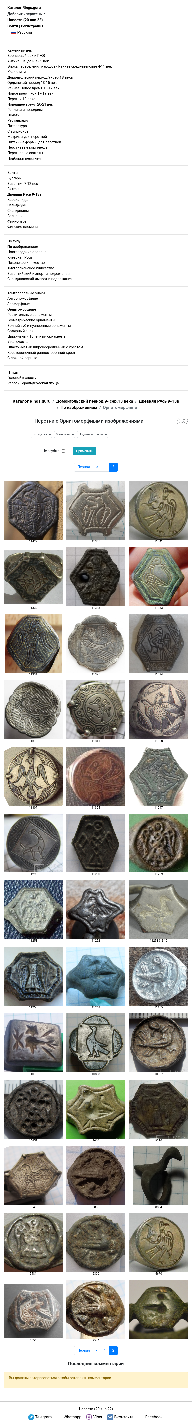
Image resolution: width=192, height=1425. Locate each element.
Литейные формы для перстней (34, 142)
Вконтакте (124, 1417)
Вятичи (14, 189)
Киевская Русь (20, 257)
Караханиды (18, 200)
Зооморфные (19, 304)
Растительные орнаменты (30, 315)
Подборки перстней (24, 158)
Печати (14, 115)
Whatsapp (73, 1417)
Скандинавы (18, 211)
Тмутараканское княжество (31, 268)
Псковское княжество (26, 263)
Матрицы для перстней (27, 137)
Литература (17, 126)
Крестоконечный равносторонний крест (42, 353)
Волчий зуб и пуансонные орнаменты (39, 326)
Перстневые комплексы (28, 147)
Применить (84, 451)
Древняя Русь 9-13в (25, 194)
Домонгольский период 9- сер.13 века (40, 77)
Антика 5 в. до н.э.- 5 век (28, 61)
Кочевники (17, 72)
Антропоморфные (23, 298)
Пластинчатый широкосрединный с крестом (45, 347)
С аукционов (18, 131)
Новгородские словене (27, 252)
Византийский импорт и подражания (39, 274)
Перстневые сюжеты (25, 153)
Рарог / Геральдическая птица (33, 383)
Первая (84, 467)
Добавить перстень (25, 14)
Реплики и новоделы (25, 110)
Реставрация (19, 120)
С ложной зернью (23, 358)
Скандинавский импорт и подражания (40, 279)
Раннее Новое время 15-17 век (34, 88)
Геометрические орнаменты (31, 320)
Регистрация (32, 26)
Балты (13, 173)
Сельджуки (17, 205)
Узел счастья (19, 342)
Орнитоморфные (22, 309)
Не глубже (51, 451)
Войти (13, 26)
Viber (97, 1417)
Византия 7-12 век (23, 184)
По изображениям (23, 247)
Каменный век (20, 50)
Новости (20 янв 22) (25, 20)
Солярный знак (21, 331)
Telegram (43, 1417)
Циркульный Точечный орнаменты (37, 336)
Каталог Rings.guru (24, 7)
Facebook (154, 1417)
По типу (14, 241)
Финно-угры (18, 221)
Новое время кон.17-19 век (31, 93)
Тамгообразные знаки (26, 293)
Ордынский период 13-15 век (32, 83)
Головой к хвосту (22, 378)
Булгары (15, 178)
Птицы (13, 372)
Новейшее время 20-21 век (30, 104)
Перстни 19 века (22, 99)
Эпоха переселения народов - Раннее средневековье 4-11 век (60, 66)
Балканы (15, 216)
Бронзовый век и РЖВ (26, 56)
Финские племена (23, 227)
